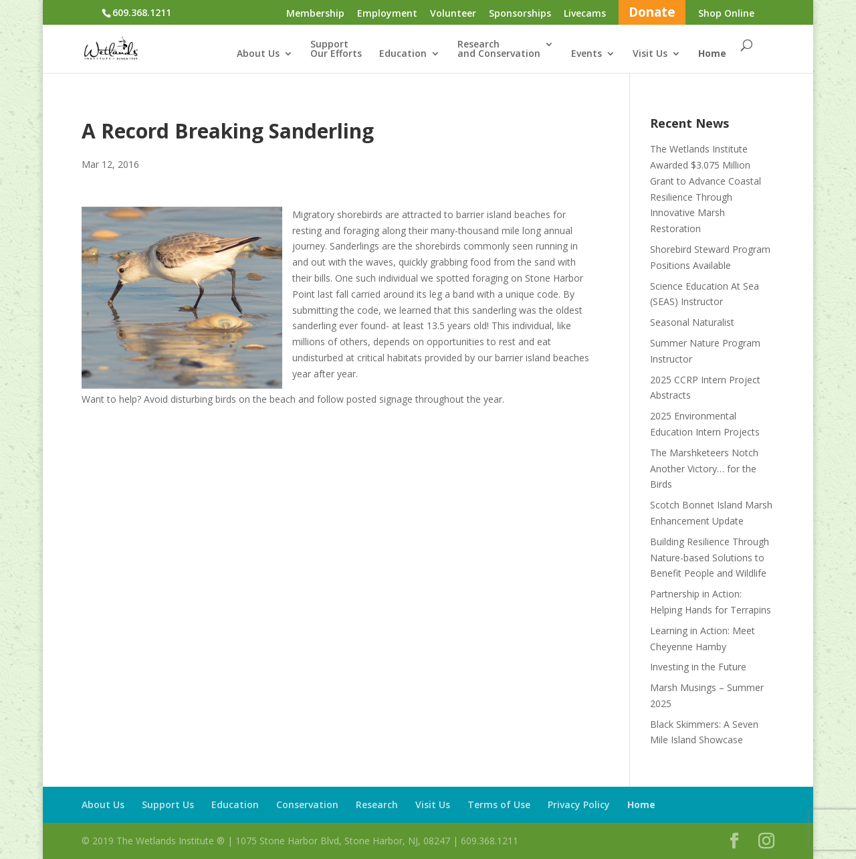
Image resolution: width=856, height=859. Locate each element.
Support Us (168, 804)
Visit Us (650, 54)
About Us (258, 54)
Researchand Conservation (498, 49)
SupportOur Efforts (336, 49)
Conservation (307, 804)
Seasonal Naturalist (692, 322)
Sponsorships (520, 14)
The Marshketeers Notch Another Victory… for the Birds (704, 468)
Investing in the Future (698, 666)
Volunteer (453, 14)
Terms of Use (498, 804)
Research (377, 804)
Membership (315, 14)
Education (403, 54)
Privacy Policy (579, 804)
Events (586, 54)
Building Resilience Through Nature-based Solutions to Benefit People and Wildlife (709, 557)
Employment (387, 14)
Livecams (585, 14)
